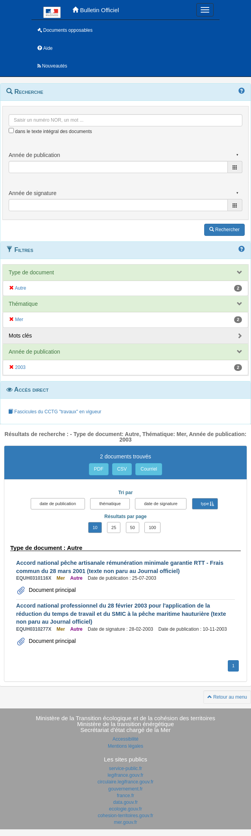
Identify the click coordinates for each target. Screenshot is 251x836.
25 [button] (113, 527)
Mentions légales (125, 746)
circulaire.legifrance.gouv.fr (126, 782)
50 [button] (132, 527)
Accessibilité (125, 739)
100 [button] (152, 527)
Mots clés (20, 335)
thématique (109, 503)
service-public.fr (125, 768)
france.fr (125, 795)
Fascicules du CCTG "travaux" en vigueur (55, 411)
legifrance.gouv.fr (125, 775)
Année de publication (34, 352)
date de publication (58, 503)
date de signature (160, 503)
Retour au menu (227, 697)
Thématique (23, 304)
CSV (122, 469)
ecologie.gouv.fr (125, 809)
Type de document (31, 272)
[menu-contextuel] (11, 130)
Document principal (51, 590)
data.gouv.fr (125, 802)
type (205, 503)
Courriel (148, 469)
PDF (98, 469)
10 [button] (94, 527)
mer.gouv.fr (125, 822)
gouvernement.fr (125, 789)
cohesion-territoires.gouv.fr (125, 815)
